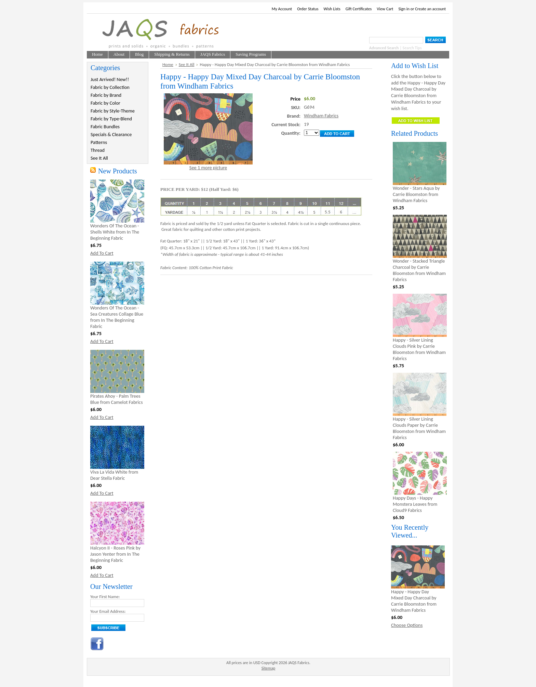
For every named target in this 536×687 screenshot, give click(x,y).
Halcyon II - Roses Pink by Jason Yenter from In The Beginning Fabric (115, 554)
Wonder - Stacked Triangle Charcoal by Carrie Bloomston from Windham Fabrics (419, 270)
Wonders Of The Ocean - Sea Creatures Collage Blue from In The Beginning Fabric (116, 317)
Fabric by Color (105, 103)
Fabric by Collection (110, 87)
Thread (98, 150)
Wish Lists (332, 8)
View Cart (385, 8)
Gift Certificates (359, 8)
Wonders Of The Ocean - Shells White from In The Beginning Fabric (114, 232)
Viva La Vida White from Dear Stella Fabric (114, 475)
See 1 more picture (208, 167)
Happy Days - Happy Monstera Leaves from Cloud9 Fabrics (415, 504)
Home (167, 64)
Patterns (99, 142)
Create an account (430, 8)
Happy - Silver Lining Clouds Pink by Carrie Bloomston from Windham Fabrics (419, 349)
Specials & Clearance (111, 134)
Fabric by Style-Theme (113, 111)
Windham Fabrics (321, 116)
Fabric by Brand (106, 95)
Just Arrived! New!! (110, 79)
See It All (99, 158)
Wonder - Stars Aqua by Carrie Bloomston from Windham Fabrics (416, 194)
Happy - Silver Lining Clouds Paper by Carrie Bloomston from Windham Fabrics (419, 428)
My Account (282, 8)
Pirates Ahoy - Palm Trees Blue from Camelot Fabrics (116, 399)
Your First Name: (105, 596)
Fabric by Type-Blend (111, 119)
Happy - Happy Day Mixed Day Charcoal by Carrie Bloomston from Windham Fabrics (414, 601)
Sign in (404, 8)
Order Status (307, 8)
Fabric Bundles (105, 126)
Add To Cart (101, 253)
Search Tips (412, 47)
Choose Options (407, 625)
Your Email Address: (108, 611)
